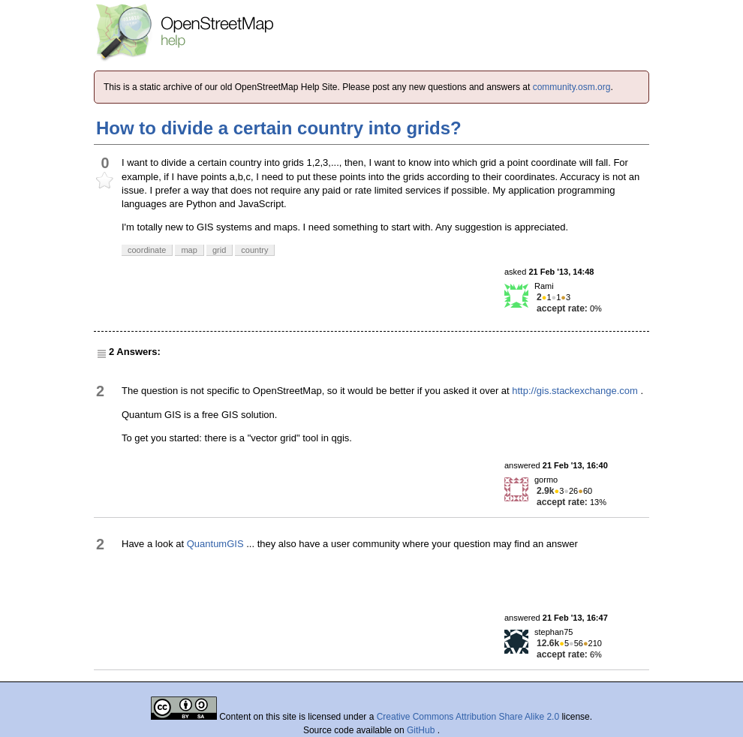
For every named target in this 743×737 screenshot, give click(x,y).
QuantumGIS (215, 543)
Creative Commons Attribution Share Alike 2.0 (468, 716)
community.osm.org (572, 87)
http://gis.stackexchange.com (575, 390)
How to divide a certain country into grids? (279, 128)
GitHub (422, 730)
